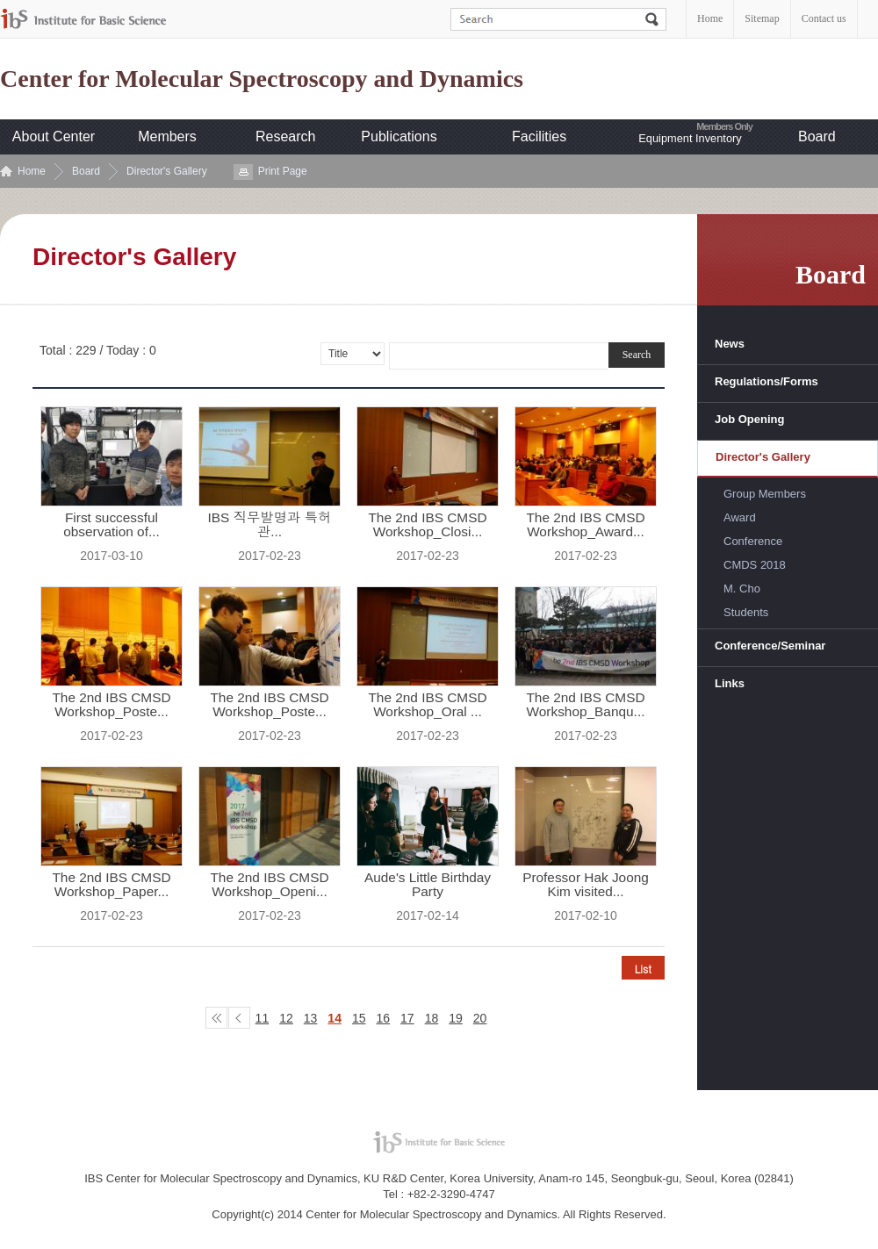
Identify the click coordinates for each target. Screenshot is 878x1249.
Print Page (282, 171)
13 (311, 1018)
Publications (398, 136)
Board (817, 136)
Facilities (539, 136)
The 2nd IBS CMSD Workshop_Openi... (269, 885)
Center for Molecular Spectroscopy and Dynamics (261, 79)
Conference (752, 541)
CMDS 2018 (754, 564)
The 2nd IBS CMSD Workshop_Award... (585, 525)
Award (739, 517)
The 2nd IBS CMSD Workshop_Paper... (111, 885)
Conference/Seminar (770, 645)
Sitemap (762, 18)
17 (407, 1018)
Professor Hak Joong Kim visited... (585, 885)
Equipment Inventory (689, 138)
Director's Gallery (166, 171)
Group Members (764, 493)
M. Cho (741, 588)
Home (710, 18)
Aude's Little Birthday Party (427, 885)
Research (285, 136)
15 (359, 1018)
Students (745, 612)
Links (730, 683)
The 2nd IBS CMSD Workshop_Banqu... (585, 705)
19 (456, 1018)
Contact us (824, 18)
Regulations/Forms (766, 381)
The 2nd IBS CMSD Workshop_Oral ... (427, 705)
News (730, 343)
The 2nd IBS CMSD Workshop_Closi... (427, 525)
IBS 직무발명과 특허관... (269, 525)
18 (432, 1018)
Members (167, 136)
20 (480, 1018)
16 (384, 1018)
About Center (53, 136)
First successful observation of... (111, 525)
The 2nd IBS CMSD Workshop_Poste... (111, 705)
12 (286, 1018)
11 (262, 1018)
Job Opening (749, 419)
